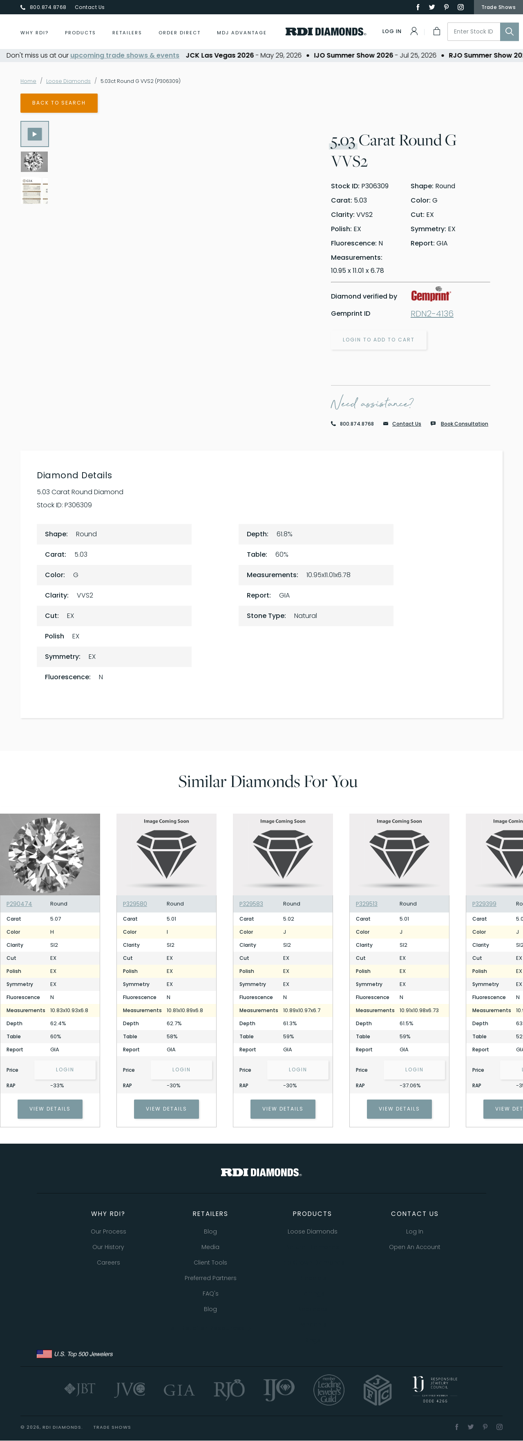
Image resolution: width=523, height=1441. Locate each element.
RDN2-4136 (432, 313)
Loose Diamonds (73, 81)
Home (29, 81)
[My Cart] (436, 31)
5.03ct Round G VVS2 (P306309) (153, 81)
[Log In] (401, 31)
